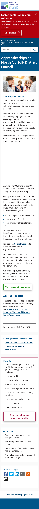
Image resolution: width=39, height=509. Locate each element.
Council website (21, 244)
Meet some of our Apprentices (19, 342)
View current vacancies (17, 287)
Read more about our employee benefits (19, 416)
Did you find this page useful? (19, 494)
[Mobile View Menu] (36, 4)
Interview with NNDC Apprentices (15, 347)
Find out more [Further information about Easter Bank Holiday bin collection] (9, 33)
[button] (36, 14)
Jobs (11, 40)
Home (3, 40)
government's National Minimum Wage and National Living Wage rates (16, 312)
